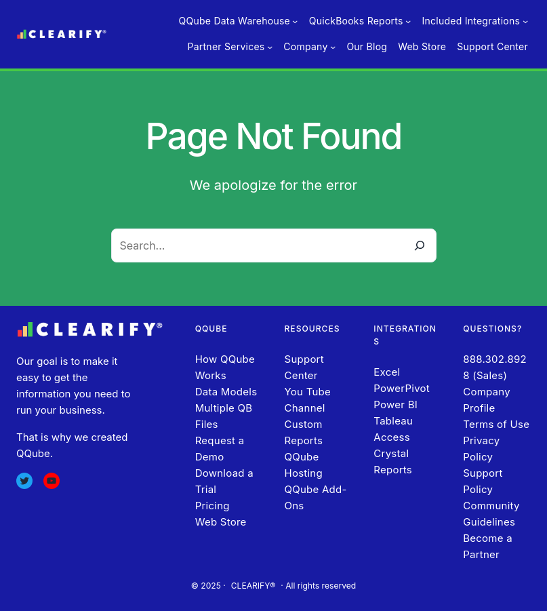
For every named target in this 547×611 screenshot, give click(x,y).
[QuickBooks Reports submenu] (408, 21)
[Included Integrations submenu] (525, 21)
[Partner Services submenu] (269, 47)
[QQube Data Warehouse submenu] (295, 21)
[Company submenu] (333, 47)
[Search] (419, 245)
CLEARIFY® (253, 585)
